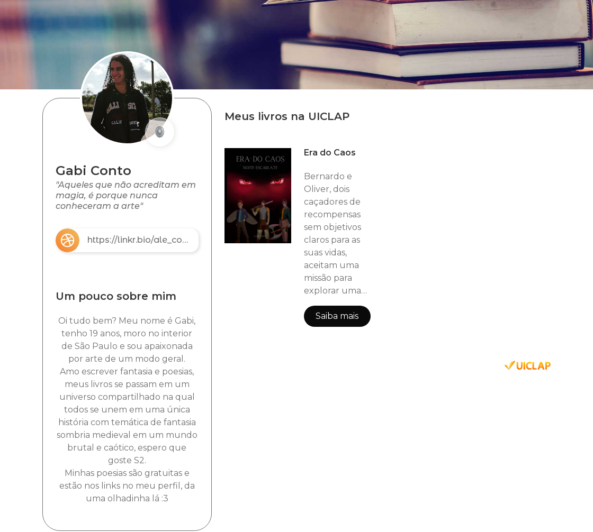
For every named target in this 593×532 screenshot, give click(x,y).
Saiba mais (337, 316)
